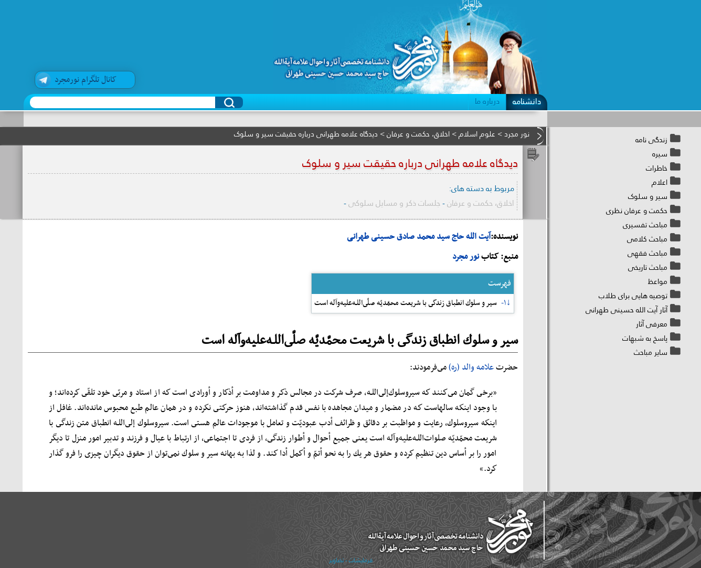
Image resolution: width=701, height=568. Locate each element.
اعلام (659, 182)
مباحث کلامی (647, 239)
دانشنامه (527, 101)
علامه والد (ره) (471, 367)
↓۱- (506, 303)
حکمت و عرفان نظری (636, 210)
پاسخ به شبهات (644, 338)
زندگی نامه (651, 139)
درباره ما (487, 101)
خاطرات (656, 168)
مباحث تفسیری (645, 225)
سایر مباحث (650, 352)
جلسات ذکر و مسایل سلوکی (394, 203)
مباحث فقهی (647, 253)
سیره (659, 154)
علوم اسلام (477, 134)
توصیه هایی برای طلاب (633, 295)
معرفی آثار (651, 324)
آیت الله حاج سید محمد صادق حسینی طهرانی (419, 236)
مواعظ (657, 281)
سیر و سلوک (647, 196)
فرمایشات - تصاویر (351, 560)
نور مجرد (516, 134)
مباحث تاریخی (647, 267)
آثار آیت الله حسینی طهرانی (626, 310)
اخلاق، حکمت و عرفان (418, 134)
